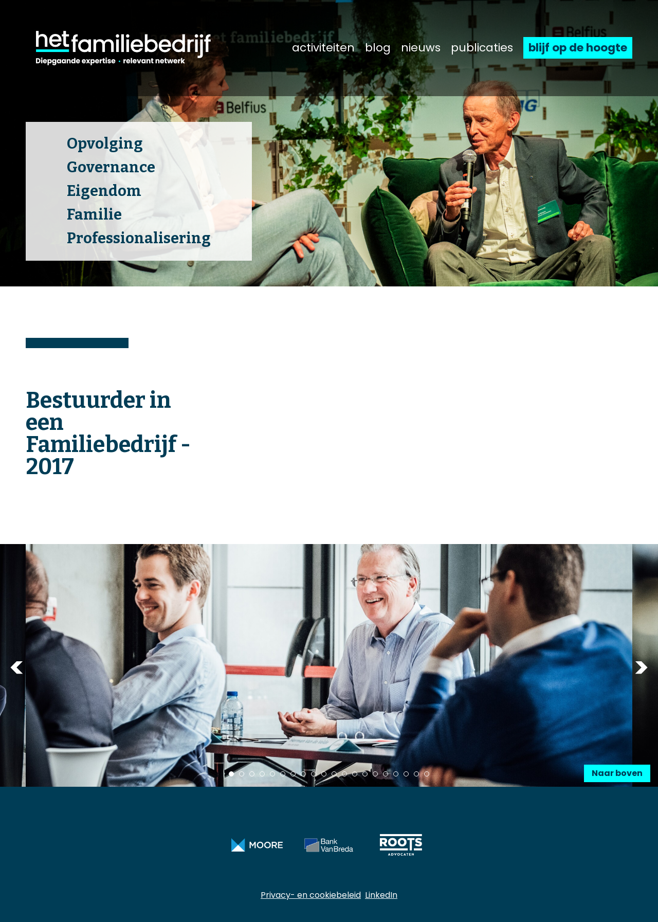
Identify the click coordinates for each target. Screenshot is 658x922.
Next (641, 667)
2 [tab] (241, 773)
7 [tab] (293, 773)
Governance (111, 167)
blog (378, 47)
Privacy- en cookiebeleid (311, 895)
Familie (94, 215)
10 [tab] (323, 773)
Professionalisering (139, 238)
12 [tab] (344, 773)
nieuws (421, 47)
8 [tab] (303, 773)
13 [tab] (354, 773)
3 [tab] (251, 773)
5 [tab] (272, 773)
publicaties (482, 47)
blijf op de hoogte (577, 48)
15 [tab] (375, 773)
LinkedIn (381, 895)
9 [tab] (313, 773)
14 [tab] (365, 773)
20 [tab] (426, 773)
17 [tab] (395, 773)
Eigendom (104, 191)
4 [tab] (262, 773)
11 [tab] (334, 773)
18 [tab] (406, 773)
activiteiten (323, 47)
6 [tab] (282, 773)
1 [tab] (231, 773)
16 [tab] (385, 773)
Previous (16, 667)
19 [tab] (416, 773)
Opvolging (105, 144)
